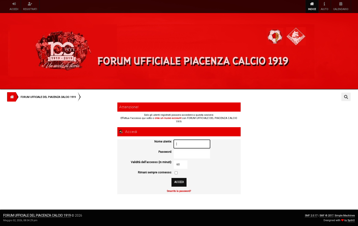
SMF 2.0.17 (311, 215)
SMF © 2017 (326, 215)
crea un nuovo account (168, 118)
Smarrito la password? (179, 191)
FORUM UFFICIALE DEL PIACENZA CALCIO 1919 (37, 215)
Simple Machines (344, 215)
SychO (351, 220)
